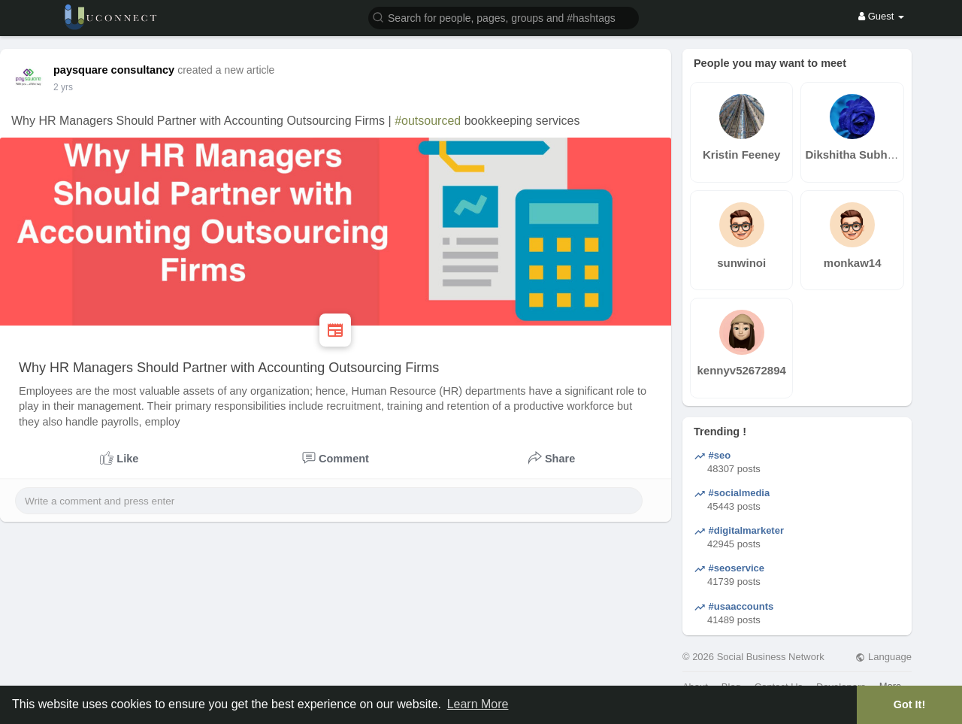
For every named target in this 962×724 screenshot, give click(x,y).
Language (883, 657)
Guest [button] (881, 16)
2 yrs (63, 87)
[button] (503, 17)
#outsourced (428, 120)
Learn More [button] (478, 704)
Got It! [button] (909, 704)
